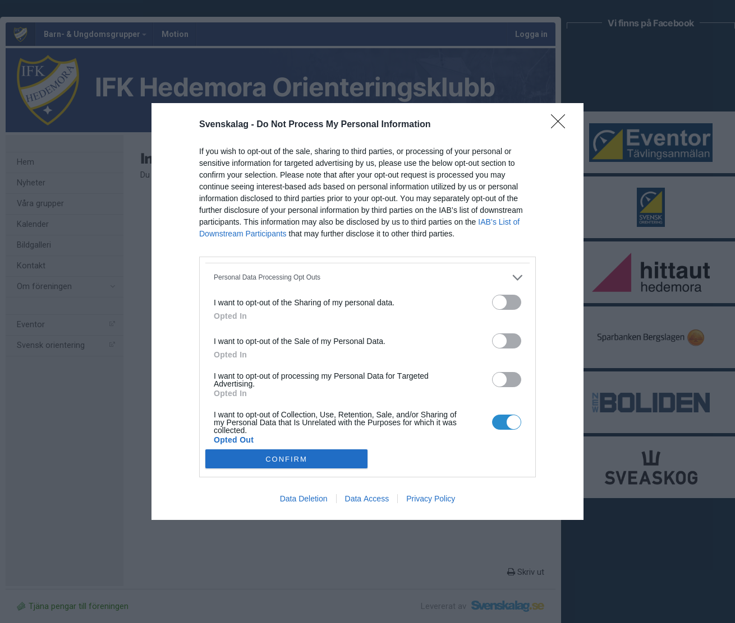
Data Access (367, 498)
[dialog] (367, 311)
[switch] (506, 302)
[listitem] (367, 277)
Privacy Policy (430, 498)
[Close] (561, 125)
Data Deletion (304, 498)
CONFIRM (286, 459)
